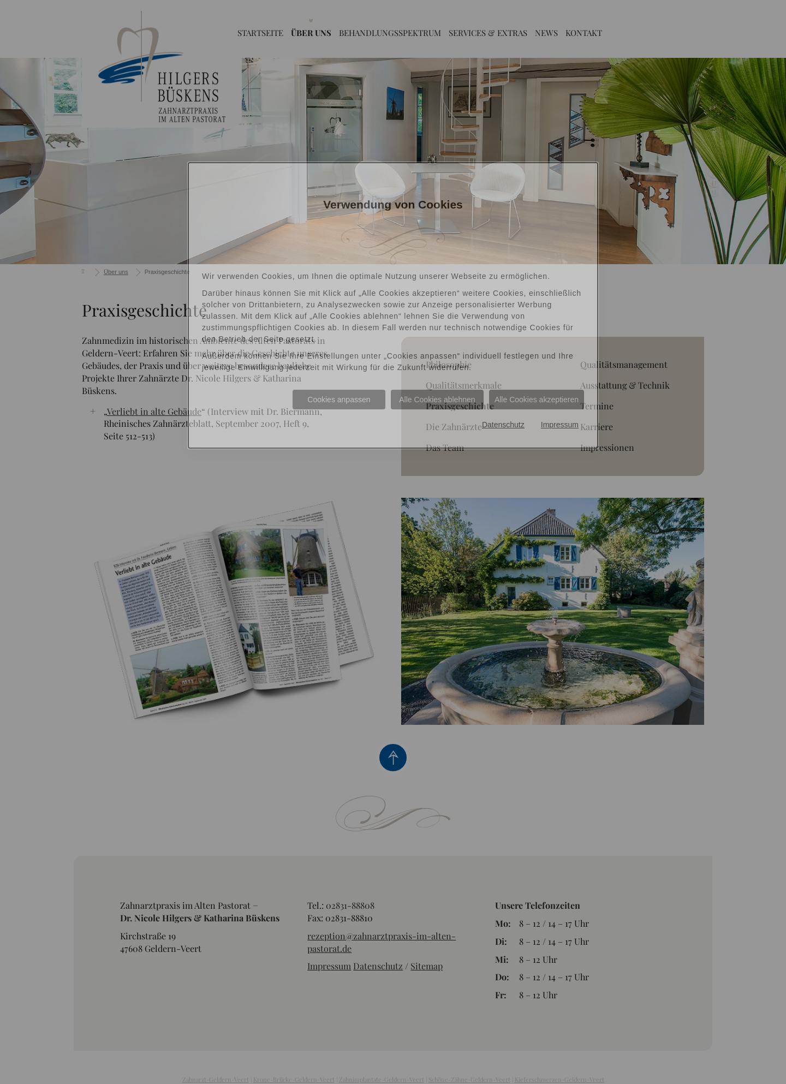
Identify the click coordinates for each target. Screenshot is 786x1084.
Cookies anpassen (338, 399)
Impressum (560, 424)
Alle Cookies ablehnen (437, 399)
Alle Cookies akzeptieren (537, 399)
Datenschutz (503, 424)
